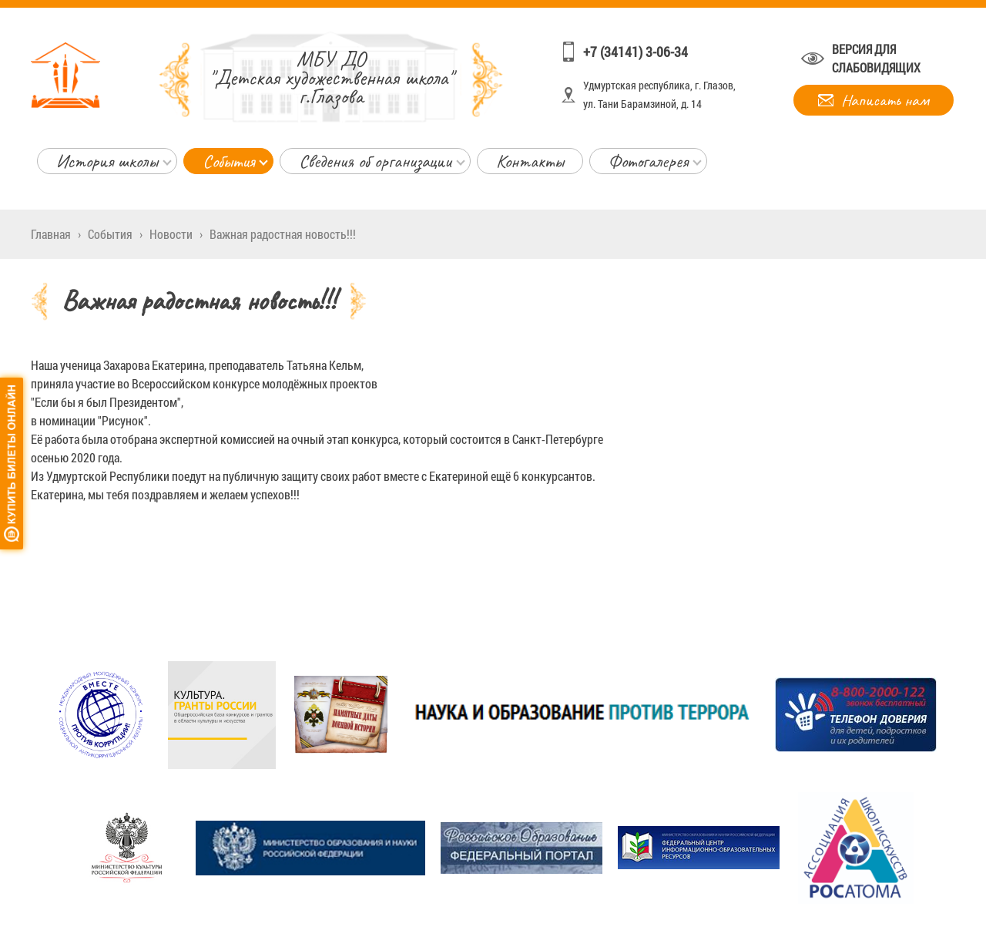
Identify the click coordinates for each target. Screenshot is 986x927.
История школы (107, 161)
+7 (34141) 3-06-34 (635, 51)
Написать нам (885, 100)
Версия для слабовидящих (876, 58)
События (228, 161)
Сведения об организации (375, 161)
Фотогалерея (648, 161)
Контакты (530, 161)
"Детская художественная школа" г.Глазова (331, 77)
